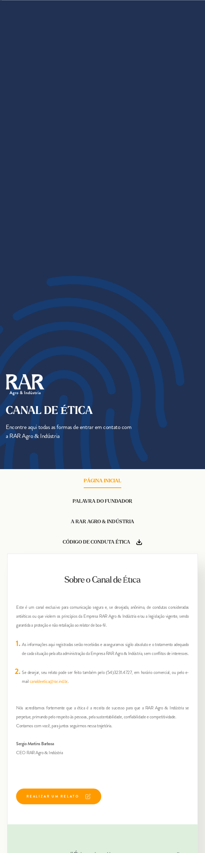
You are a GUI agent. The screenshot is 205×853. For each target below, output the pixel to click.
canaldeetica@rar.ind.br (49, 681)
